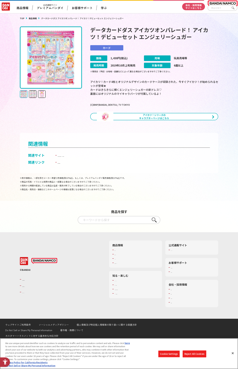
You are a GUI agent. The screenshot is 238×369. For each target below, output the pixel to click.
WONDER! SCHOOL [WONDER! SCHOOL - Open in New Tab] (124, 297)
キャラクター (121, 275)
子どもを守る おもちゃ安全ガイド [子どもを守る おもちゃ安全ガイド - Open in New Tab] (83, 179)
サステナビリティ (179, 315)
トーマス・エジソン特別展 (127, 302)
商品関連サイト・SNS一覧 (127, 280)
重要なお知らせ (178, 289)
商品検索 (119, 267)
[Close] (232, 353)
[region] (119, 353)
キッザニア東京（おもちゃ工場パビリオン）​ (136, 306)
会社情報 (175, 306)
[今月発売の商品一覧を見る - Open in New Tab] (187, 135)
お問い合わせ (177, 319)
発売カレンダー (122, 271)
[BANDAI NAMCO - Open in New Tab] (44, 279)
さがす (235, 8)
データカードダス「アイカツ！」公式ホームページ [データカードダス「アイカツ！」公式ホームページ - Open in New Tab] (95, 172)
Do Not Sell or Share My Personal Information (30, 365)
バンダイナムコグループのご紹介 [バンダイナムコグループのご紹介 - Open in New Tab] (42, 297)
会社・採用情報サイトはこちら (193, 6)
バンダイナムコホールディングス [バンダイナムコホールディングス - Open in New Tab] (42, 303)
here (127, 343)
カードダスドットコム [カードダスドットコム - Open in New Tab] (150, 172)
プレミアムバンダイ (180, 267)
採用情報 (175, 310)
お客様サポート (82, 7)
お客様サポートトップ (181, 284)
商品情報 (33, 18)
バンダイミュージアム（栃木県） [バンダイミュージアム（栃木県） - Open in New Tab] (131, 310)
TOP (22, 18)
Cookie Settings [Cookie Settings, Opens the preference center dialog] (169, 353)
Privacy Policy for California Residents (26, 362)
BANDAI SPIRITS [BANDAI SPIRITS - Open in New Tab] (32, 309)
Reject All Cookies (194, 353)
